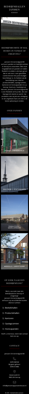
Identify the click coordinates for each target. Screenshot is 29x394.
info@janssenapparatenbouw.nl (14, 386)
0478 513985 (14, 367)
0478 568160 (14, 362)
